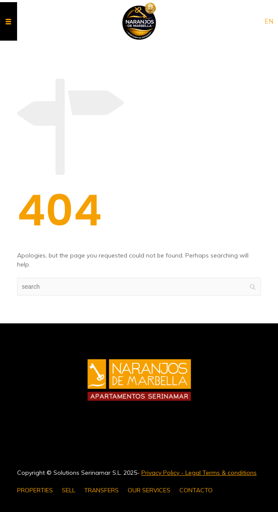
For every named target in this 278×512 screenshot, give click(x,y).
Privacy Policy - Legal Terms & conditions (199, 472)
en (269, 21)
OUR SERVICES (149, 490)
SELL (68, 490)
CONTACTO (196, 490)
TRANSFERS (101, 490)
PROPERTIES (35, 490)
